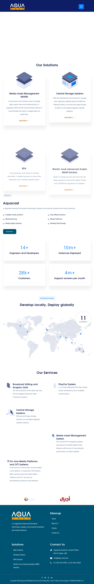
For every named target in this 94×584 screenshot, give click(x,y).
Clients (54, 528)
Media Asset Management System (71, 455)
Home (54, 519)
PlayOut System (67, 408)
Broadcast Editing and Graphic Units (25, 404)
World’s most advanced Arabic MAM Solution (26, 565)
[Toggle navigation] (81, 6)
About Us (55, 523)
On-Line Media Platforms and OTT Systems (24, 490)
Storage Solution (19, 555)
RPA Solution (18, 559)
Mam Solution (18, 550)
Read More (9, 263)
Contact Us (55, 533)
